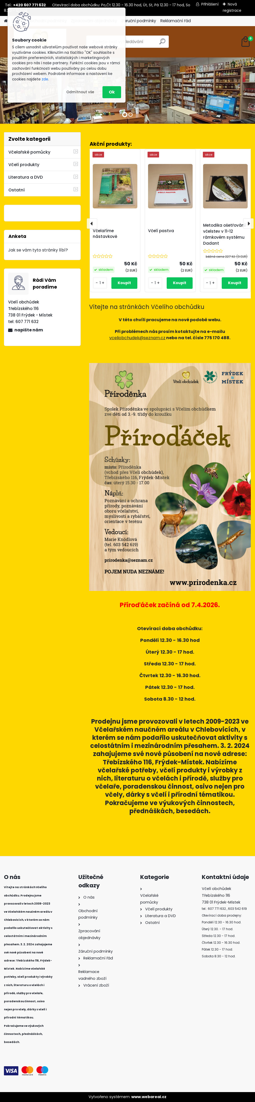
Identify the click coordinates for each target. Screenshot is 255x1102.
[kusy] (100, 283)
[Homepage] (6, 21)
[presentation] (92, 223)
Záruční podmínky (138, 21)
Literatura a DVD (25, 177)
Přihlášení (210, 4)
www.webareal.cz (148, 1096)
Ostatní (16, 190)
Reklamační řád (175, 21)
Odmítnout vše (80, 92)
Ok (112, 92)
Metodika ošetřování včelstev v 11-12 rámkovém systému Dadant (224, 234)
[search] (162, 43)
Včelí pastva (161, 230)
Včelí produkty (23, 165)
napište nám (28, 330)
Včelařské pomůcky (29, 152)
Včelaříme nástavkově (105, 233)
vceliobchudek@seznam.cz (137, 338)
